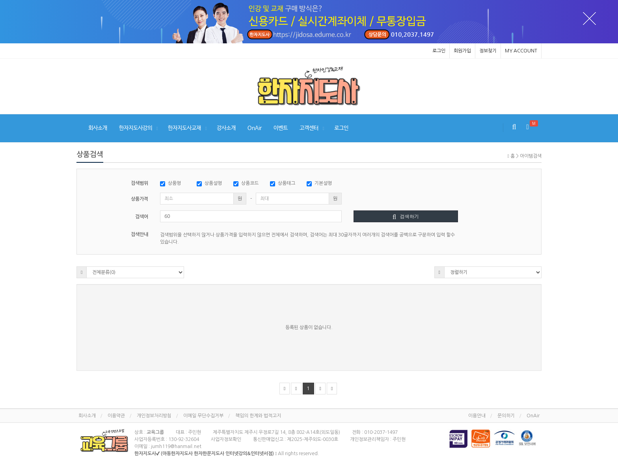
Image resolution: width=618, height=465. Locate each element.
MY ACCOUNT (521, 50)
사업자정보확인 (226, 439)
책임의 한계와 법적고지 (258, 415)
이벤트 (281, 128)
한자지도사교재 (184, 128)
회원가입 (462, 50)
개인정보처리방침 (154, 415)
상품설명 (209, 183)
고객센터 (309, 128)
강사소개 (226, 128)
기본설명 (319, 183)
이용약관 (116, 415)
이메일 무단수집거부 (203, 415)
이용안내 (477, 415)
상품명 (170, 183)
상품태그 (282, 183)
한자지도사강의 (135, 128)
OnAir (255, 128)
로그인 (438, 50)
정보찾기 (488, 50)
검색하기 (406, 216)
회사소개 (97, 128)
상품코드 (246, 183)
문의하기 (506, 415)
